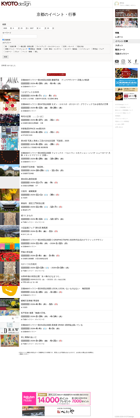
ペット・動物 (26, 51)
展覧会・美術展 (35, 49)
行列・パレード (68, 46)
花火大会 (80, 46)
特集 (117, 33)
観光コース (120, 50)
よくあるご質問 (119, 124)
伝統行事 (12, 46)
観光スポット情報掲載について (124, 110)
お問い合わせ (119, 127)
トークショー (84, 49)
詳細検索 (7, 40)
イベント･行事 (121, 41)
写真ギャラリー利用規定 (122, 121)
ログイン (133, 5)
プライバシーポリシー (121, 118)
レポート (119, 37)
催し (35, 51)
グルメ (16, 51)
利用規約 (117, 116)
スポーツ (8, 51)
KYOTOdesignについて (121, 104)
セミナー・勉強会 (70, 49)
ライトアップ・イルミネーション (47, 46)
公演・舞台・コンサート (52, 49)
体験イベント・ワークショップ (15, 49)
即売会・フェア (97, 49)
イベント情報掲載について (122, 107)
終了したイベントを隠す (56, 74)
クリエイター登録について (122, 113)
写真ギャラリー (122, 54)
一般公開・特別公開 (25, 46)
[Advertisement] (56, 373)
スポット (119, 45)
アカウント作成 (124, 5)
